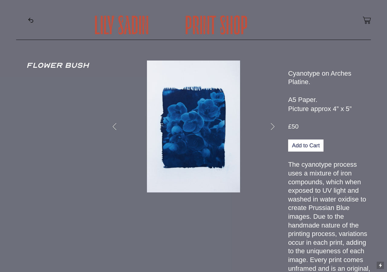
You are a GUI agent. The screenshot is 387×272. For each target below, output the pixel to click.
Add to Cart (306, 146)
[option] (193, 126)
